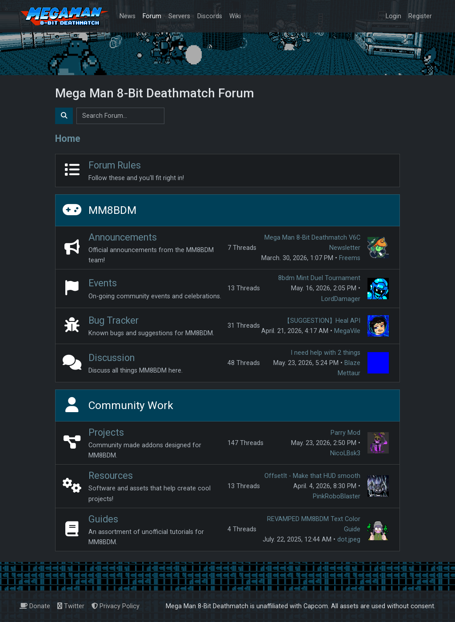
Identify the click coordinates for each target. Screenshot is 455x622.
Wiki (235, 16)
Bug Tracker (113, 320)
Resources (110, 475)
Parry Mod (345, 433)
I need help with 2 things (325, 353)
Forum (152, 16)
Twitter (70, 606)
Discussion (111, 357)
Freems (349, 258)
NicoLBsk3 (345, 453)
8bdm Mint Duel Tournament (319, 278)
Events (102, 283)
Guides (103, 519)
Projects (106, 432)
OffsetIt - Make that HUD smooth (312, 476)
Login (393, 16)
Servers (179, 16)
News (128, 16)
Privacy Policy (116, 606)
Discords (209, 16)
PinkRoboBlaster (336, 496)
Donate (35, 606)
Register (420, 16)
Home (67, 138)
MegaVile (347, 331)
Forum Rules (114, 165)
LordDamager (340, 299)
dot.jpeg (348, 539)
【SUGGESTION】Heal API (322, 321)
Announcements (122, 237)
